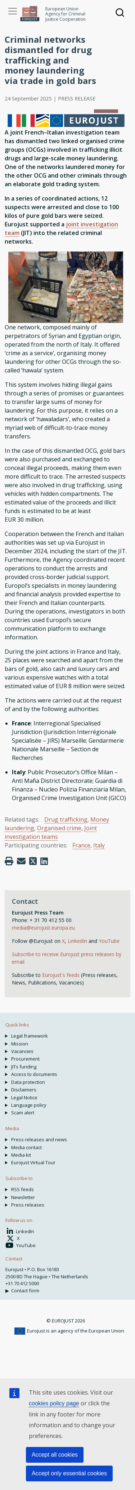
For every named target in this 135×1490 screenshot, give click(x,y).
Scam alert (22, 1112)
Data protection (28, 1082)
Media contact (26, 1147)
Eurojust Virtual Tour (33, 1162)
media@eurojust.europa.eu (43, 927)
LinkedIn (78, 940)
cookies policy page (54, 1403)
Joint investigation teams (51, 832)
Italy (99, 845)
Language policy (28, 1105)
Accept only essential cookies (69, 1473)
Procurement (25, 1059)
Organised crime (59, 828)
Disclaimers (23, 1089)
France (81, 845)
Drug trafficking (65, 819)
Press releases (27, 1205)
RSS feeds (22, 1189)
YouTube (109, 940)
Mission (19, 1043)
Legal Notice (24, 1097)
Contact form (25, 1290)
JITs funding (23, 1066)
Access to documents (34, 1074)
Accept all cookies (55, 1455)
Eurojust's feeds (61, 975)
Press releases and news (39, 1139)
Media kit (21, 1155)
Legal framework (29, 1036)
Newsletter (23, 1197)
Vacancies (22, 1051)
